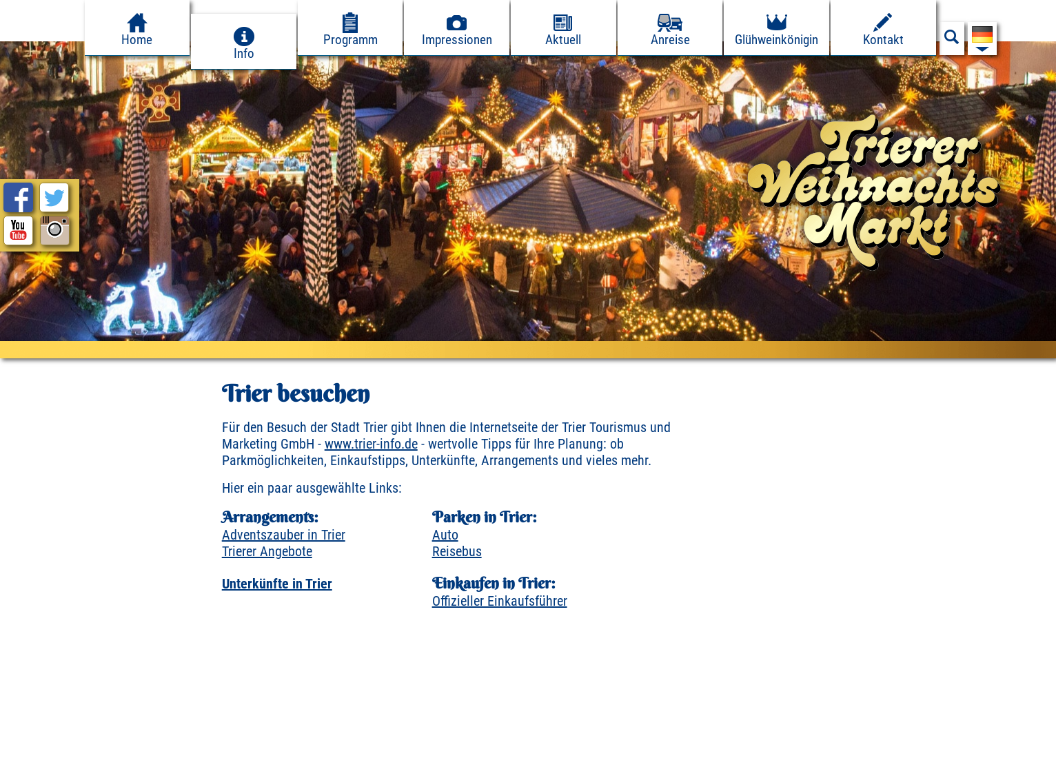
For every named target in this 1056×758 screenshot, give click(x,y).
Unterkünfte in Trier (277, 583)
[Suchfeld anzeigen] (952, 40)
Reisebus (457, 551)
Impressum (39, 743)
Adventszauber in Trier (283, 534)
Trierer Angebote (267, 551)
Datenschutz (120, 743)
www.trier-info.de (371, 444)
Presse (191, 743)
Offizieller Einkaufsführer (499, 601)
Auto (445, 534)
